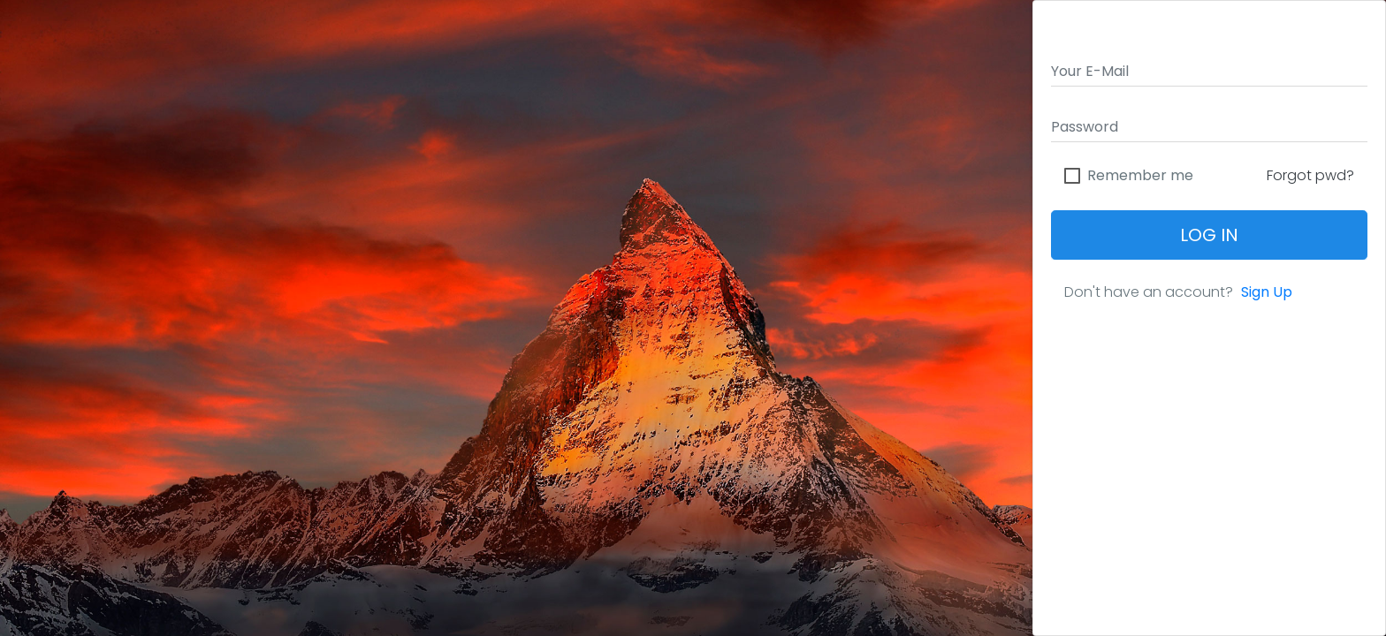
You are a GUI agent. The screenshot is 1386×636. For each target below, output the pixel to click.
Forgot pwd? (1310, 175)
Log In (1209, 235)
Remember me (1140, 176)
